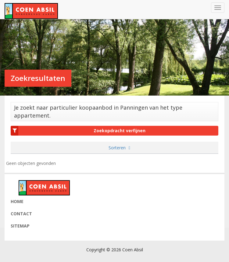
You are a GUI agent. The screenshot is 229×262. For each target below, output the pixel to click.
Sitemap (20, 226)
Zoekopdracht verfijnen (78, 131)
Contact (21, 214)
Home (17, 201)
